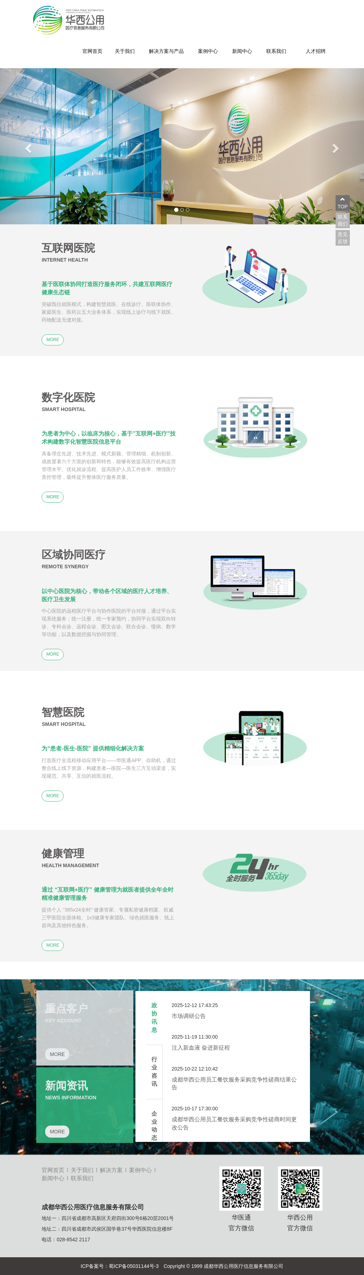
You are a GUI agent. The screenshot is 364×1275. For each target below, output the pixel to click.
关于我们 (125, 51)
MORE (52, 339)
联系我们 (276, 51)
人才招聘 (316, 51)
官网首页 (92, 51)
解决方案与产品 (166, 51)
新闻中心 (242, 51)
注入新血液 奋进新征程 (201, 1048)
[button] (27, 146)
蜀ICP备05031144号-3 (134, 1266)
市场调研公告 (189, 1016)
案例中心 (208, 51)
